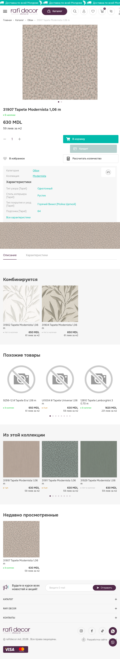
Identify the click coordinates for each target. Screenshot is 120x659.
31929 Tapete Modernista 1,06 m (97, 482)
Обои (30, 20)
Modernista (39, 176)
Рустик (42, 195)
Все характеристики (18, 217)
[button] (58, 102)
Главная (7, 20)
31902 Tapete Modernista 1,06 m (20, 326)
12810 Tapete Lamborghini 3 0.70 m (96, 402)
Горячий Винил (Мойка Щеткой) (57, 204)
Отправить (104, 587)
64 (39, 211)
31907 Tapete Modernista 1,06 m (20, 562)
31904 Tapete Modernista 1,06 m (59, 326)
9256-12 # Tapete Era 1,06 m (19, 400)
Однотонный (45, 188)
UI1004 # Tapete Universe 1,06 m (60, 402)
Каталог (54, 11)
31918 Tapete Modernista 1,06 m (20, 482)
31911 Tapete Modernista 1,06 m (59, 482)
